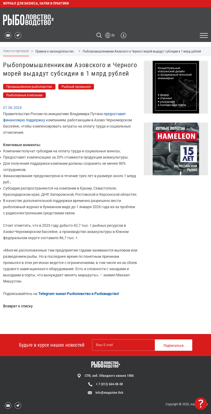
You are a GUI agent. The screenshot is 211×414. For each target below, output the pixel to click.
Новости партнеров (16, 51)
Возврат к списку (18, 306)
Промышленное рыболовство (29, 87)
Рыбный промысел (76, 87)
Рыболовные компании (24, 95)
